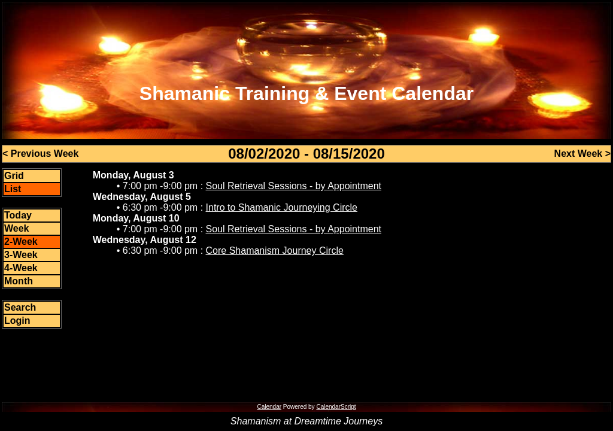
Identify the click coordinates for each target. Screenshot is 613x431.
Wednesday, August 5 (142, 197)
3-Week (21, 255)
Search (20, 307)
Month (18, 281)
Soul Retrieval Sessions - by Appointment (293, 186)
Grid (14, 176)
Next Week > (582, 153)
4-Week (21, 268)
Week (16, 228)
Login (17, 320)
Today (18, 215)
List (12, 189)
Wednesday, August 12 (144, 240)
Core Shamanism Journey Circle (275, 250)
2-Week (21, 241)
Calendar (269, 406)
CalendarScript (336, 406)
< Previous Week (40, 153)
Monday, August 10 (136, 218)
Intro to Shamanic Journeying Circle (281, 207)
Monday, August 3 (133, 175)
